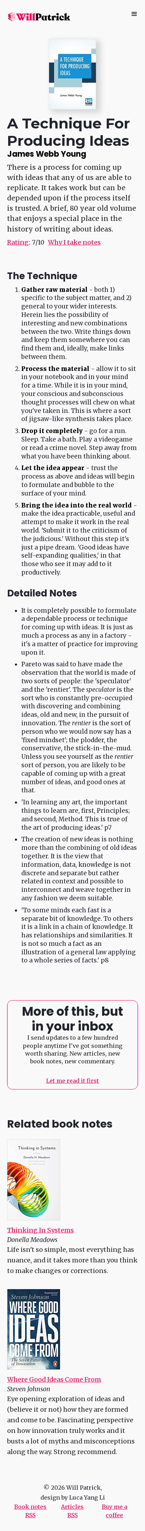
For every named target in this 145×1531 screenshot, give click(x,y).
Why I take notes (74, 242)
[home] (38, 16)
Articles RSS (72, 1511)
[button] (134, 14)
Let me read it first (72, 1080)
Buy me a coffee (114, 1511)
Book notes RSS (30, 1511)
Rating (18, 242)
